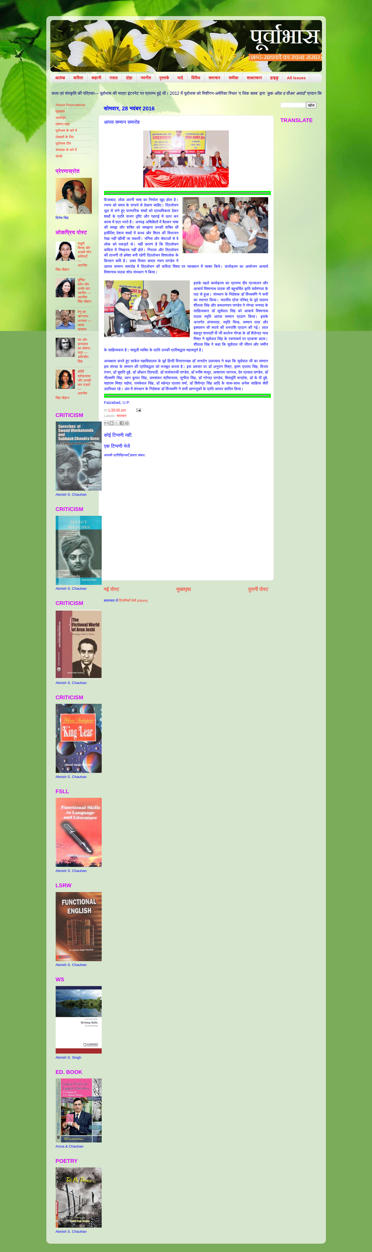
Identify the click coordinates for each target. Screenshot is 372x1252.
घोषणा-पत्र (63, 124)
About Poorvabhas (70, 105)
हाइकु (274, 78)
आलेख (60, 78)
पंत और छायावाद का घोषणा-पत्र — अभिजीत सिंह (84, 350)
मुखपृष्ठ (60, 111)
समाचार (214, 78)
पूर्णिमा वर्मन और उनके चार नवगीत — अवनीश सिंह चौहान (84, 291)
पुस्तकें (164, 78)
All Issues (296, 78)
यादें (180, 78)
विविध (195, 78)
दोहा (129, 78)
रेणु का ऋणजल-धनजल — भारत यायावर (84, 320)
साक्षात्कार (254, 78)
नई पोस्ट (111, 589)
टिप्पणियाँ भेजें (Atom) (133, 601)
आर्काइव (61, 118)
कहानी (96, 78)
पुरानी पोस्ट (258, 589)
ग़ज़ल (114, 78)
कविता (78, 78)
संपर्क (59, 156)
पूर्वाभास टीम (63, 143)
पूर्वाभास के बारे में (66, 131)
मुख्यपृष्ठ (183, 589)
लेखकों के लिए (65, 137)
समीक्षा (233, 78)
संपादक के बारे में (66, 150)
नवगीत (146, 78)
